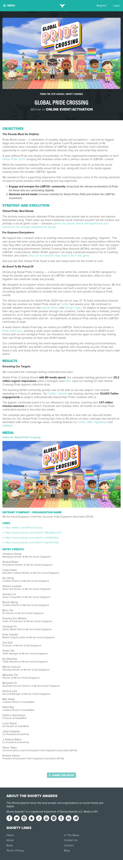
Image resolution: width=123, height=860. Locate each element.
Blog (67, 850)
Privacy (19, 850)
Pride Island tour (12, 331)
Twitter (65, 304)
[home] (61, 5)
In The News (71, 835)
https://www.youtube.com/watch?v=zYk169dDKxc (30, 537)
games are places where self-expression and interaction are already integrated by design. (55, 225)
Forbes (81, 422)
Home (10, 835)
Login (116, 5)
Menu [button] (9, 5)
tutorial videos (50, 307)
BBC (90, 422)
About (10, 840)
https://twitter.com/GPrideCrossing (22, 527)
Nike (68, 381)
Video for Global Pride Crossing (21, 437)
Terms (10, 850)
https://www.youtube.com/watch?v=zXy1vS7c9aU (30, 542)
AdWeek (7, 425)
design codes (73, 307)
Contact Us (70, 840)
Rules (9, 845)
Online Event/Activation (69, 109)
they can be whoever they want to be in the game (59, 255)
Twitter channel (57, 393)
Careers (69, 845)
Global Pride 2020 (13, 159)
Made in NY (90, 811)
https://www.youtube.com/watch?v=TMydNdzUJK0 (31, 532)
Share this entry (61, 775)
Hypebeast (100, 422)
